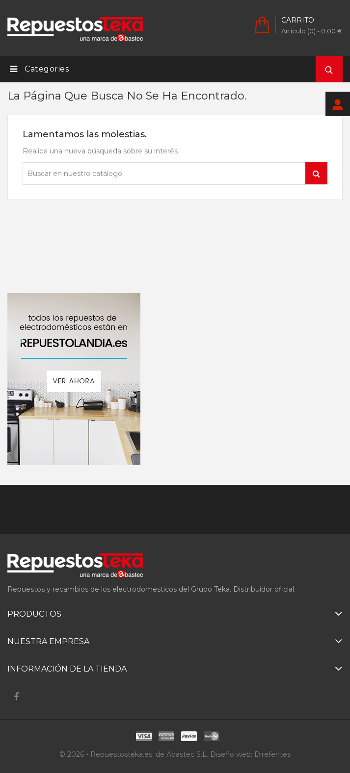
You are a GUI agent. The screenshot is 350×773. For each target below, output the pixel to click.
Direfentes (272, 754)
